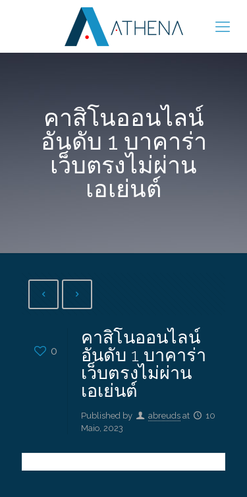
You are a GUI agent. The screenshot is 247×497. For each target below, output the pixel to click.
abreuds (164, 416)
